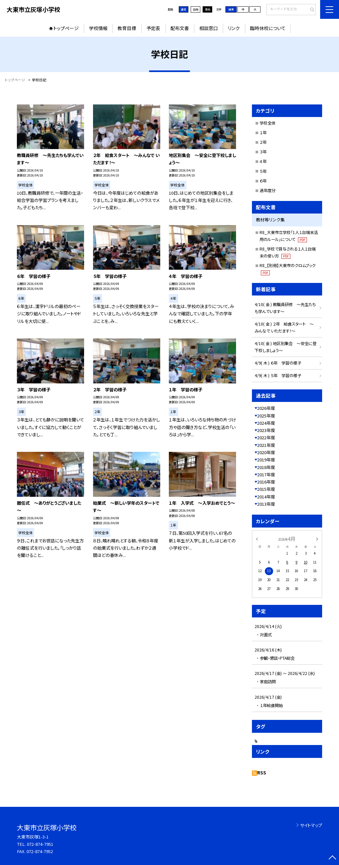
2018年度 (266, 467)
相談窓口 (208, 28)
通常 (183, 9)
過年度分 (267, 190)
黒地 (207, 9)
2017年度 (266, 474)
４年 (263, 161)
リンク (234, 28)
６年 (263, 181)
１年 (263, 133)
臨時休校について (268, 28)
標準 (231, 9)
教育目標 (127, 28)
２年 (263, 142)
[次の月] (317, 538)
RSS (261, 772)
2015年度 (266, 489)
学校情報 (98, 28)
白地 (195, 9)
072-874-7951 (40, 844)
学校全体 (267, 123)
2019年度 (266, 459)
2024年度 (266, 423)
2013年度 (266, 504)
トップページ (66, 28)
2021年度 (266, 445)
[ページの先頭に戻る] (332, 858)
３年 (263, 152)
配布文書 (179, 28)
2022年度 (266, 437)
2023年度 (266, 430)
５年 (263, 171)
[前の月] (257, 538)
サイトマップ (311, 825)
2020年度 (266, 452)
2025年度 (266, 416)
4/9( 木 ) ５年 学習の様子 (278, 375)
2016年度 (266, 482)
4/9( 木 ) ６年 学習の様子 (278, 363)
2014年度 (266, 496)
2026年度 (266, 408)
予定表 (153, 28)
